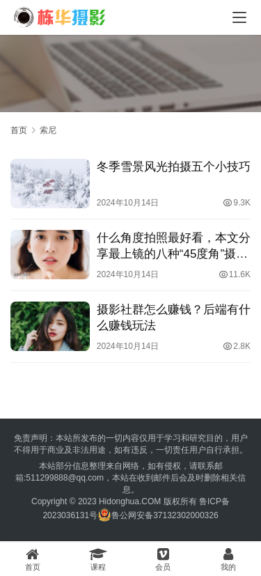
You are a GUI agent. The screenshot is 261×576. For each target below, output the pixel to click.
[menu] (239, 17)
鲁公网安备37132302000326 (164, 515)
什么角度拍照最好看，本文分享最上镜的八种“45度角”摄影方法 (174, 246)
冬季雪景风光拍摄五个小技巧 (174, 166)
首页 (18, 130)
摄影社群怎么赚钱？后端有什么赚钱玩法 (174, 317)
